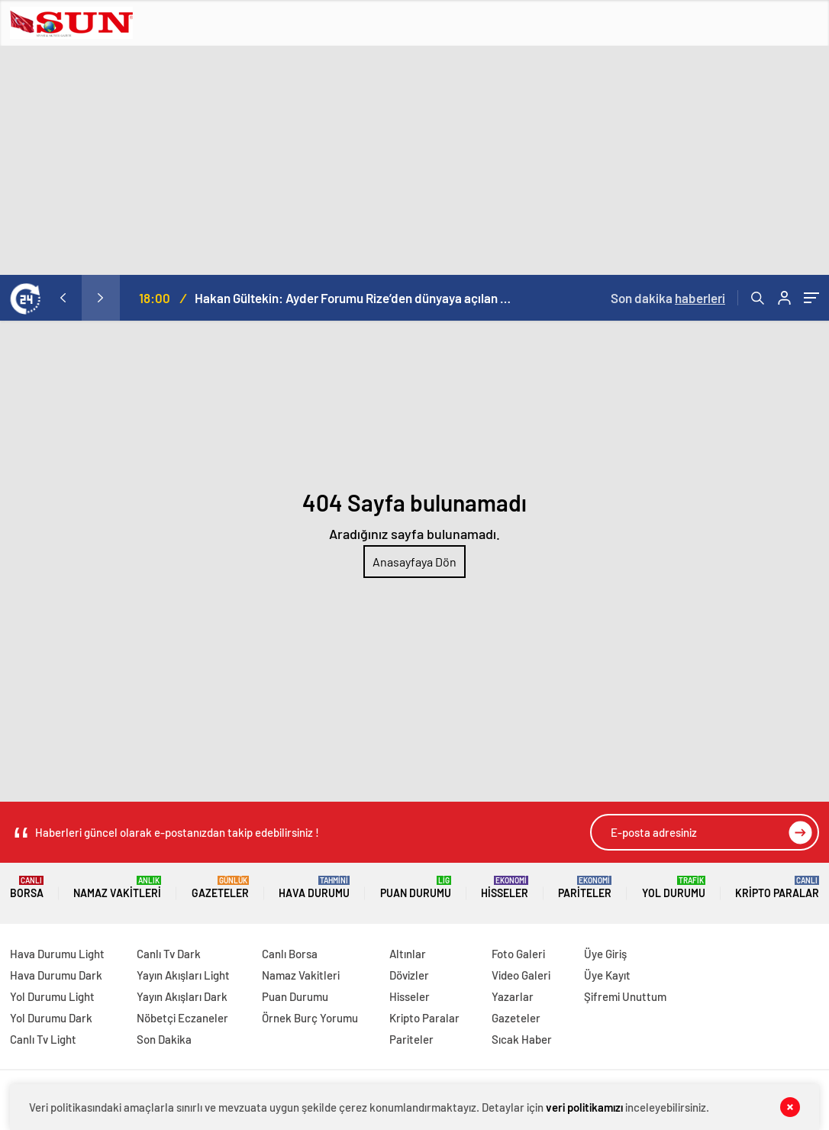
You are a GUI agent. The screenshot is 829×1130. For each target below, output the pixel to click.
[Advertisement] (414, 160)
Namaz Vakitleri (117, 887)
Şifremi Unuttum (625, 996)
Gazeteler (220, 887)
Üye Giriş (605, 953)
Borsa (27, 887)
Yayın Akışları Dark (182, 996)
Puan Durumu (415, 887)
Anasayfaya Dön (414, 561)
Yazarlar (513, 996)
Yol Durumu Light (52, 996)
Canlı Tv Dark (169, 953)
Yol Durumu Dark (51, 1018)
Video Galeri (521, 975)
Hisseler (504, 887)
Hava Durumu (314, 887)
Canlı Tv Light (43, 1039)
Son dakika (668, 297)
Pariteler (584, 887)
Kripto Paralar (777, 887)
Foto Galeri (518, 953)
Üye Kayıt (607, 975)
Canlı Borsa (290, 953)
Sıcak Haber (522, 1039)
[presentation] (63, 298)
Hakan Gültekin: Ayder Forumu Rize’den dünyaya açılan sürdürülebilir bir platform (355, 297)
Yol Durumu (673, 887)
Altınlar (407, 953)
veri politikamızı (584, 1107)
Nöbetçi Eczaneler (182, 1018)
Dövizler (409, 975)
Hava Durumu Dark (56, 975)
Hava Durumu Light (57, 953)
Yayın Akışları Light (183, 975)
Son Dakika (164, 1039)
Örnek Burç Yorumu (310, 1018)
